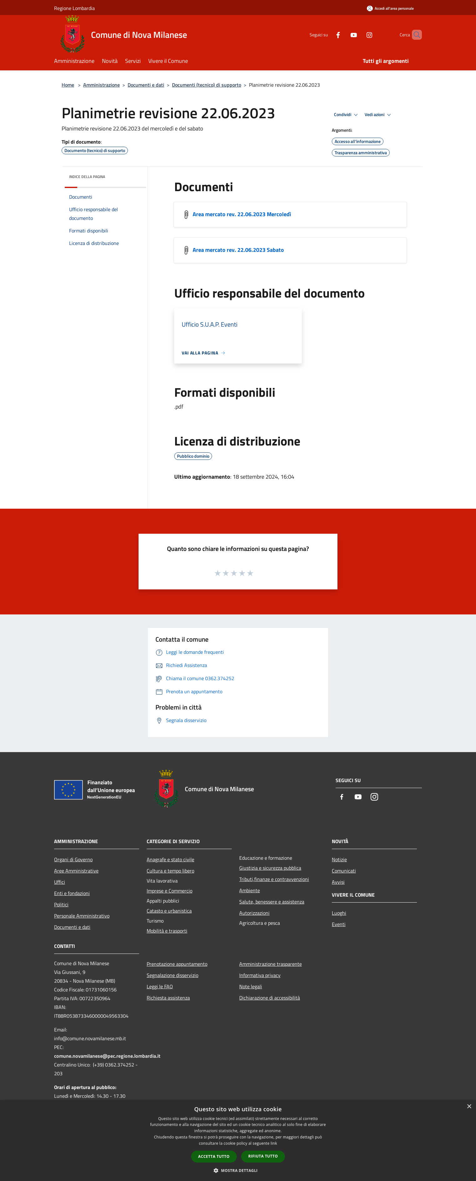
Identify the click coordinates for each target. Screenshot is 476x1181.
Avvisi (338, 882)
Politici (61, 904)
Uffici (59, 882)
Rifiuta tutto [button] (263, 1156)
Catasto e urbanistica (169, 910)
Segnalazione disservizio (172, 975)
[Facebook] (327, 34)
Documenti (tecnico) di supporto (206, 85)
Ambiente (249, 890)
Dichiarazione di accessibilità (269, 997)
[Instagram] (358, 34)
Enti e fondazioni (72, 893)
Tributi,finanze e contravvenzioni (274, 879)
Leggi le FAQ (160, 986)
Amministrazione (101, 85)
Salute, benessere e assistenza (271, 901)
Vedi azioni (379, 115)
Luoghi (339, 913)
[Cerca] (414, 34)
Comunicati (344, 870)
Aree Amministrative (76, 870)
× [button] (469, 1106)
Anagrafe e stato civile (170, 859)
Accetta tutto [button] (214, 1156)
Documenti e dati (146, 85)
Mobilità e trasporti (167, 930)
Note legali (250, 986)
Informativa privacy (260, 975)
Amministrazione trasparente (270, 964)
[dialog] (238, 1140)
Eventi (339, 924)
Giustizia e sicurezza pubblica (270, 868)
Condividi (347, 115)
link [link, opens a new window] (274, 1143)
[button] (238, 1170)
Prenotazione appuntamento (177, 964)
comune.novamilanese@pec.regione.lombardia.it (107, 1056)
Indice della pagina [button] (87, 177)
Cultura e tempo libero (170, 870)
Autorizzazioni (254, 913)
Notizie (339, 859)
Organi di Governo (73, 859)
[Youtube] (343, 34)
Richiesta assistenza (168, 997)
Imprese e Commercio (169, 890)
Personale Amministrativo (81, 915)
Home (68, 85)
